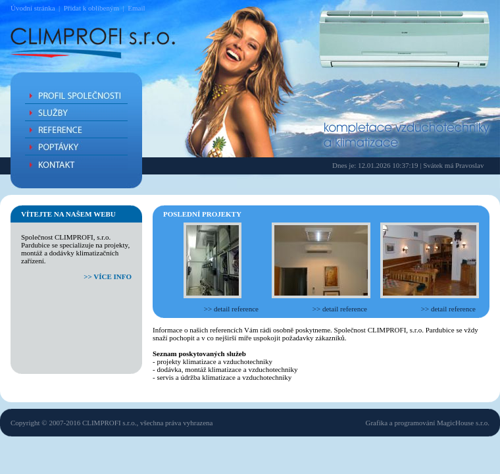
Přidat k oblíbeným (91, 8)
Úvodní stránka (33, 8)
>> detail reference (231, 309)
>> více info (108, 276)
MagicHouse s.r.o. (463, 423)
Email (136, 8)
